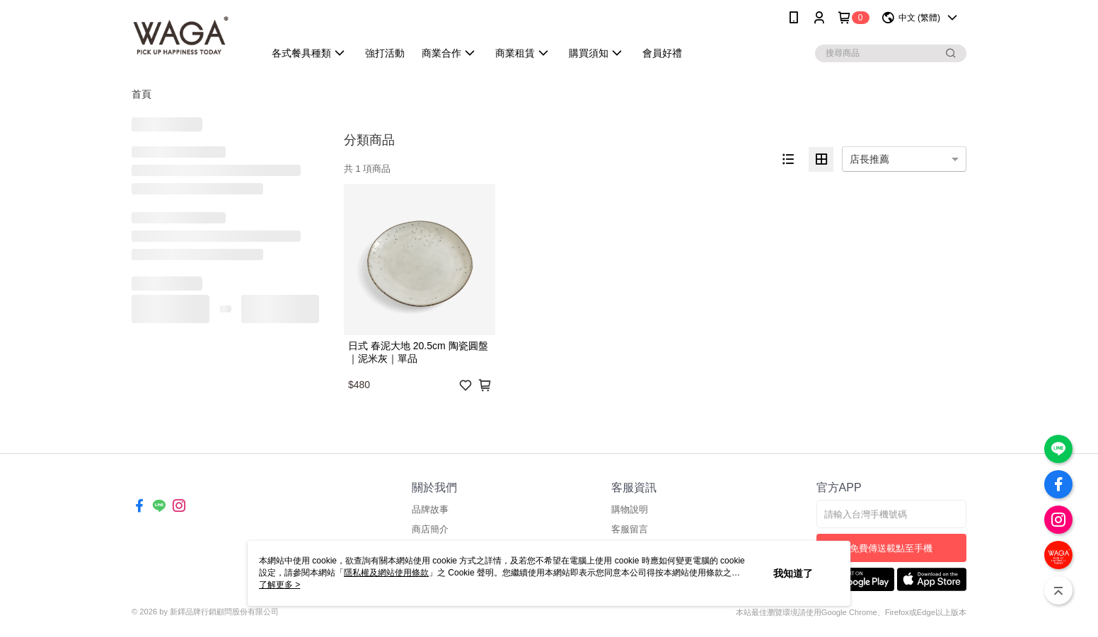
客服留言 (629, 529)
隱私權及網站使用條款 (386, 573)
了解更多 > (279, 585)
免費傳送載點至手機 (891, 548)
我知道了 (793, 573)
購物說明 (629, 509)
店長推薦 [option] (869, 159)
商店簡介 (430, 529)
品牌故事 (430, 509)
